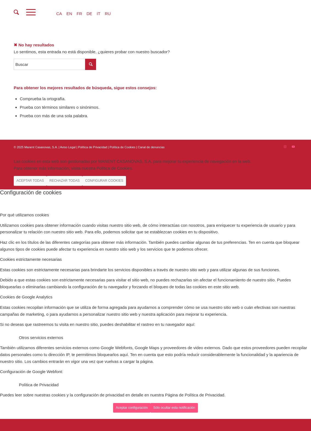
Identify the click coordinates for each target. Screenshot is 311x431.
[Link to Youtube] (293, 146)
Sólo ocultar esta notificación (174, 408)
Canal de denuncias (151, 147)
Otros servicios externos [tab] (41, 337)
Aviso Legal (68, 147)
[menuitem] (16, 12)
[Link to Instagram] (285, 146)
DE (89, 13)
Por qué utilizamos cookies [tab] (24, 214)
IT (98, 13)
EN (69, 13)
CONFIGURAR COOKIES (104, 181)
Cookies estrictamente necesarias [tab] (31, 259)
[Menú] (31, 12)
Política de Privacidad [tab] (38, 384)
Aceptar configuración (132, 408)
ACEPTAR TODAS (30, 181)
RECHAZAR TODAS (64, 181)
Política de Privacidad (93, 147)
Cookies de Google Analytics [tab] (26, 297)
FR (79, 13)
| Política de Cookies (122, 147)
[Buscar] (16, 12)
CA (59, 13)
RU (108, 13)
